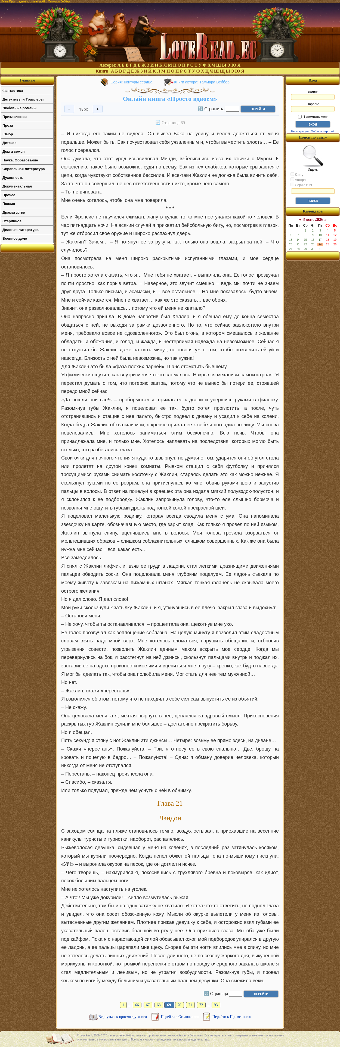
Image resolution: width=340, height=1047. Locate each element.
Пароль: (313, 107)
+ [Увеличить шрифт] (98, 109)
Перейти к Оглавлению (180, 1017)
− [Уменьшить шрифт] (69, 109)
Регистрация (299, 131)
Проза (7, 125)
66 (137, 1005)
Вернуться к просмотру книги (123, 1017)
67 (148, 1005)
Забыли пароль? (323, 131)
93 (216, 1005)
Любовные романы (19, 108)
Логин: (313, 95)
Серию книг (301, 185)
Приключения (14, 117)
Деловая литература (20, 230)
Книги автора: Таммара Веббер (201, 82)
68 (159, 1005)
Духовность (12, 178)
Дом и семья (13, 151)
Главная (27, 80)
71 (190, 1005)
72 (201, 1005)
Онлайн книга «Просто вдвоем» (170, 98)
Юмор (7, 134)
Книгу (296, 174)
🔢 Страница (211, 108)
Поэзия (8, 204)
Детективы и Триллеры (23, 99)
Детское (9, 143)
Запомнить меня (313, 116)
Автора (298, 179)
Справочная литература (23, 169)
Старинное (11, 221)
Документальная (17, 186)
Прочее (8, 195)
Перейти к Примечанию (231, 1017)
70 (179, 1005)
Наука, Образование (20, 160)
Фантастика (12, 91)
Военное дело (14, 238)
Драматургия (13, 212)
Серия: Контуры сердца (131, 82)
